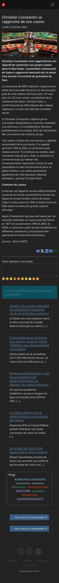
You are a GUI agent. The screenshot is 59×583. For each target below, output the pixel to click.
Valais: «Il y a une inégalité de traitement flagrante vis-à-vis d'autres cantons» (29, 309)
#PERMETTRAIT (29, 495)
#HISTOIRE (22, 491)
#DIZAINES (38, 491)
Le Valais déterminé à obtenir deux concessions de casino (29, 416)
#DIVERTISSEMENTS (29, 499)
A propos (43, 561)
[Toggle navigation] (52, 4)
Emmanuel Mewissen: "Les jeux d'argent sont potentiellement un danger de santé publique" (30, 379)
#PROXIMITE (18, 487)
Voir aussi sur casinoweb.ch (29, 517)
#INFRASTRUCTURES (37, 487)
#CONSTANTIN (22, 483)
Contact (27, 561)
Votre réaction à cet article (17, 261)
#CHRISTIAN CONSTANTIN (29, 479)
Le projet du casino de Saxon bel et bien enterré (28, 450)
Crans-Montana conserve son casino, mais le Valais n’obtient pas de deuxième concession (29, 343)
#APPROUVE (37, 483)
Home (13, 561)
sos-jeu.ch (29, 565)
